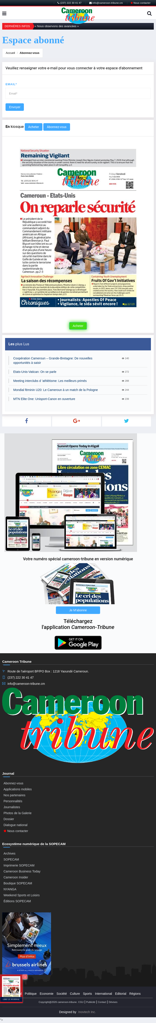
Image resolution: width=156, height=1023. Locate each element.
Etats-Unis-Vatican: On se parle (34, 372)
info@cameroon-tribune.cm (106, 3)
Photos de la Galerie (18, 813)
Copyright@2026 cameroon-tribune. (58, 1002)
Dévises (113, 1002)
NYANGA (10, 889)
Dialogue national (15, 825)
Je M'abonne (78, 610)
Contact (102, 1002)
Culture (75, 993)
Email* (11, 84)
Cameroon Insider (16, 877)
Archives (9, 853)
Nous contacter (140, 3)
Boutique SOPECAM (18, 883)
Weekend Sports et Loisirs (22, 895)
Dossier (9, 819)
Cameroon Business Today (22, 871)
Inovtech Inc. (87, 1012)
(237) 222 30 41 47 (69, 3)
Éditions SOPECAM (17, 901)
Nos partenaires (14, 795)
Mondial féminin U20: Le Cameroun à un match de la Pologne (55, 390)
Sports (87, 993)
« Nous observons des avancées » (57, 26)
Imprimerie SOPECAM (19, 865)
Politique (31, 993)
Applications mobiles (18, 789)
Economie (46, 993)
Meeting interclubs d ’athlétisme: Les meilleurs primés (50, 381)
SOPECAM (11, 859)
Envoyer (14, 107)
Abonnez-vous (30, 53)
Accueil (10, 53)
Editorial (120, 993)
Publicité (90, 1002)
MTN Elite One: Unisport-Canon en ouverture (44, 399)
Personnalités (13, 801)
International (103, 993)
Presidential (14, 993)
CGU (81, 1002)
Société (62, 993)
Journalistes (12, 807)
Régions (135, 993)
